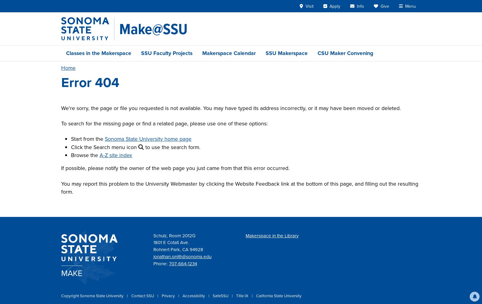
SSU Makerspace (287, 53)
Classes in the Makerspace (98, 53)
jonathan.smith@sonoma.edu (182, 256)
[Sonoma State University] (87, 28)
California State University (279, 296)
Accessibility (194, 296)
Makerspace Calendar (229, 53)
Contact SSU (143, 296)
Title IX (242, 296)
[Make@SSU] (153, 29)
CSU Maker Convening (345, 53)
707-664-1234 (183, 263)
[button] (475, 297)
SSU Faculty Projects (166, 53)
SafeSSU (221, 296)
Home (68, 68)
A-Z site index (116, 155)
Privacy (169, 296)
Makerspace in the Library (272, 235)
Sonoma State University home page (148, 139)
